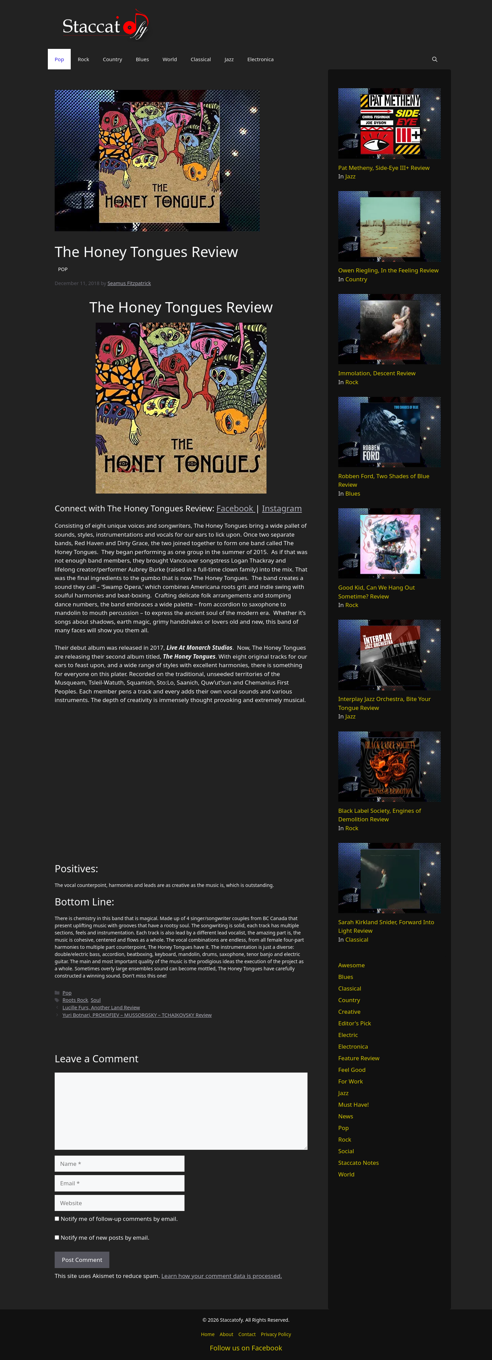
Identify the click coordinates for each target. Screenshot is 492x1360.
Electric (348, 1035)
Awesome (351, 965)
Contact (247, 1334)
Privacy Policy (276, 1334)
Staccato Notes (358, 1163)
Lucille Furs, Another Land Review (101, 1007)
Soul (95, 1000)
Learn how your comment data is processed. (221, 1276)
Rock (83, 59)
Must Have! (353, 1104)
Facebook (236, 508)
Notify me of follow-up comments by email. (119, 1219)
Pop (59, 59)
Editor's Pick (354, 1023)
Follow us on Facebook (246, 1347)
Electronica (260, 59)
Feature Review (359, 1058)
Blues (142, 59)
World (170, 59)
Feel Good (352, 1070)
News (345, 1116)
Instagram (282, 508)
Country (112, 59)
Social (346, 1151)
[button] (434, 59)
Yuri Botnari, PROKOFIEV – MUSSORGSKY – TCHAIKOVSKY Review (137, 1015)
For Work (350, 1081)
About (226, 1334)
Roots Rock (75, 1000)
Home (208, 1334)
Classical (201, 59)
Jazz (229, 59)
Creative (349, 1011)
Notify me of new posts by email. (104, 1237)
